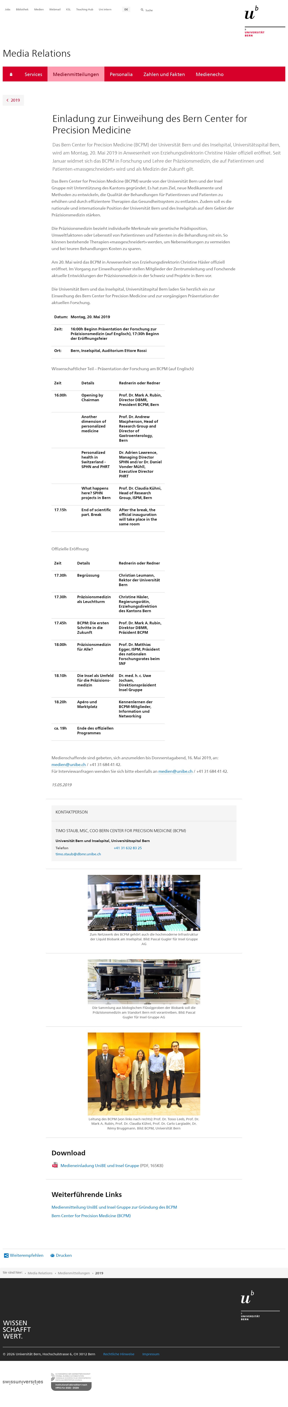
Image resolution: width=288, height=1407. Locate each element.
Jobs (7, 9)
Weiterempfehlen (26, 1255)
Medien (39, 9)
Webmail (55, 9)
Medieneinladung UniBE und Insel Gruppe (112, 1165)
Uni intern (105, 9)
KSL (68, 9)
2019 (15, 100)
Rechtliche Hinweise (118, 1354)
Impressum (151, 1354)
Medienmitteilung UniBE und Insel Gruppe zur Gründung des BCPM (114, 1207)
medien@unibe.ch (69, 764)
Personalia (121, 74)
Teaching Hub (84, 9)
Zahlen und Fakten (164, 74)
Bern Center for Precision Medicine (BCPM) (91, 1215)
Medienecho (210, 74)
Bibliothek (22, 9)
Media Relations (40, 1273)
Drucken (64, 1255)
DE (126, 9)
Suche (149, 10)
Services (33, 74)
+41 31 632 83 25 (128, 847)
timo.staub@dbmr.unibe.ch (78, 853)
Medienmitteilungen (76, 74)
